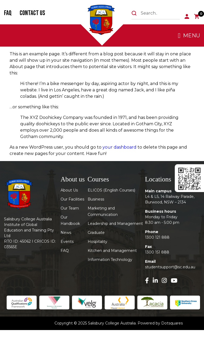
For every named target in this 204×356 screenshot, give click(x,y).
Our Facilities (72, 199)
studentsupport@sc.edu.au (170, 267)
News (66, 232)
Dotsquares (172, 323)
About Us (69, 190)
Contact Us (32, 13)
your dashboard (120, 147)
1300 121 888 (157, 237)
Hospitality (97, 241)
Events (67, 241)
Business (96, 199)
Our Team (70, 208)
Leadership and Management (115, 223)
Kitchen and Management (112, 250)
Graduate (96, 232)
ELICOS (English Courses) (111, 190)
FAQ (8, 13)
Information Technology (110, 259)
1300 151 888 (157, 252)
